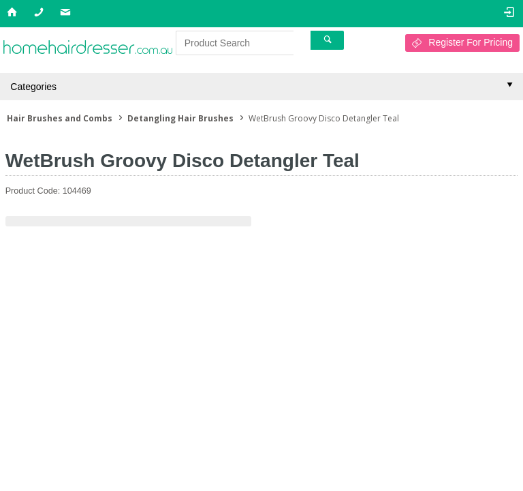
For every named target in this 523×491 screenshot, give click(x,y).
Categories (33, 86)
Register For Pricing (470, 42)
